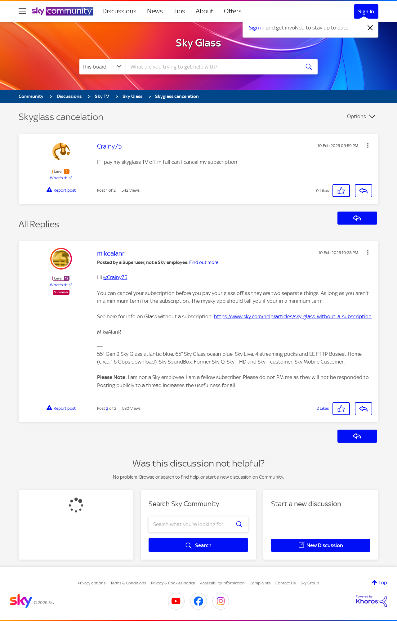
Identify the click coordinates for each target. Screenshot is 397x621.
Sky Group (310, 583)
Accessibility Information (222, 583)
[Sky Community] (62, 11)
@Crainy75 (115, 277)
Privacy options (91, 583)
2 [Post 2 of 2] (107, 408)
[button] (368, 145)
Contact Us (285, 583)
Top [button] (382, 582)
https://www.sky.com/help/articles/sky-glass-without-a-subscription (293, 316)
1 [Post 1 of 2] (107, 190)
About (204, 11)
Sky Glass (198, 43)
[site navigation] (22, 11)
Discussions (119, 11)
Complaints (260, 583)
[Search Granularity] (102, 66)
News (155, 11)
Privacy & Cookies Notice (173, 583)
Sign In (366, 11)
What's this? (61, 178)
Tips (179, 11)
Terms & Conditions (128, 583)
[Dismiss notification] (370, 28)
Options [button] (356, 116)
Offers (233, 11)
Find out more (203, 262)
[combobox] (212, 66)
